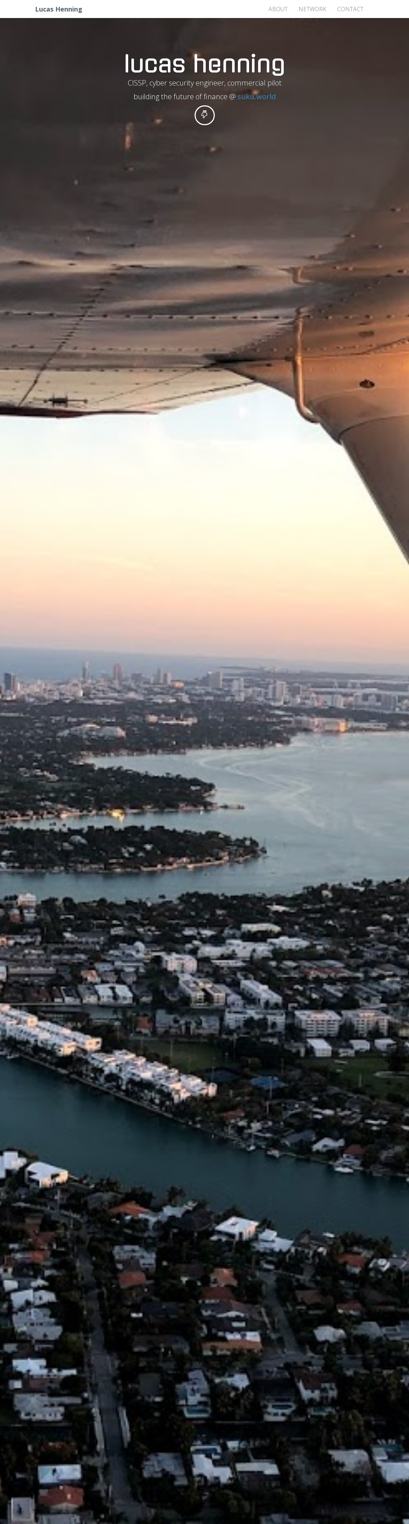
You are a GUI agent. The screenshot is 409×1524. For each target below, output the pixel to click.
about (278, 9)
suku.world (257, 96)
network (312, 9)
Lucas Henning (58, 9)
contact (350, 9)
